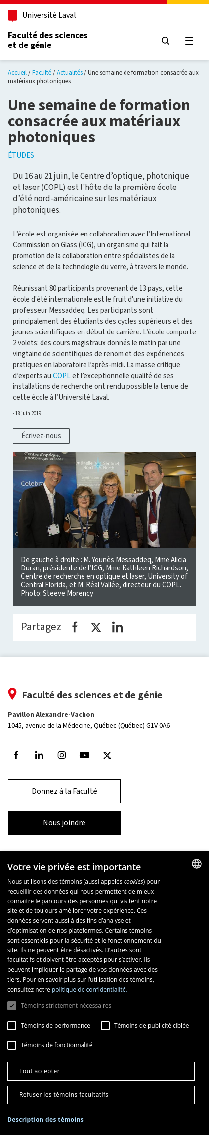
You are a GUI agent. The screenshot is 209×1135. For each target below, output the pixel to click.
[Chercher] (165, 40)
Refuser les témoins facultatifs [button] (63, 1094)
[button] (45, 1120)
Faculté (41, 72)
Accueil (17, 72)
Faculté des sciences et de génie (47, 40)
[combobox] (197, 864)
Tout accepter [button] (39, 1071)
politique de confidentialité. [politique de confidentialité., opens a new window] (89, 989)
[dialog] (104, 993)
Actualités (70, 72)
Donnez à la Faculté (64, 791)
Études (21, 155)
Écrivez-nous (41, 436)
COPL (62, 375)
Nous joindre (64, 822)
